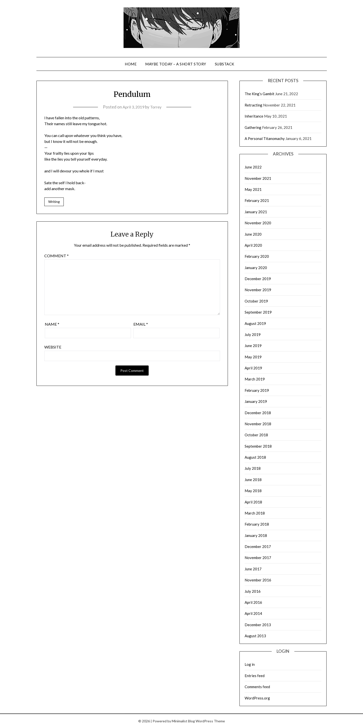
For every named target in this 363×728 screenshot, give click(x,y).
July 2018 (253, 468)
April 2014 (253, 613)
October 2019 (256, 301)
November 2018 (258, 424)
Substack (224, 64)
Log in (250, 664)
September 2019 (258, 312)
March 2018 (255, 513)
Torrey (156, 106)
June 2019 (253, 345)
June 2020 (253, 234)
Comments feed (257, 686)
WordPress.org (257, 698)
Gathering (253, 127)
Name (52, 324)
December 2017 (258, 546)
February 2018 (257, 524)
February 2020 (257, 256)
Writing (54, 202)
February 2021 (257, 200)
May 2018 (253, 490)
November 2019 (258, 290)
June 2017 (253, 569)
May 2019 (253, 357)
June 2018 (253, 479)
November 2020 (258, 223)
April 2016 (253, 602)
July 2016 (253, 591)
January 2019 (256, 401)
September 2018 (258, 446)
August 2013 (255, 636)
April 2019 (253, 368)
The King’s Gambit (259, 93)
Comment (56, 256)
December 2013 (258, 624)
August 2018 (255, 457)
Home (131, 64)
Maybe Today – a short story (175, 64)
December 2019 (258, 278)
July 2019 (253, 334)
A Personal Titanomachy (265, 138)
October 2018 (256, 435)
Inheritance (254, 116)
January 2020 (256, 267)
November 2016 (258, 580)
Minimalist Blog (183, 721)
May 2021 (253, 189)
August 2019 (255, 323)
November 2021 (258, 178)
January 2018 (256, 535)
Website (52, 347)
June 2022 (253, 167)
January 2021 (256, 212)
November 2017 (258, 557)
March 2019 (255, 379)
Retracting (253, 105)
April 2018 (253, 502)
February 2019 (257, 390)
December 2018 (258, 412)
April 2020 (253, 245)
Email (140, 324)
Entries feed (255, 675)
